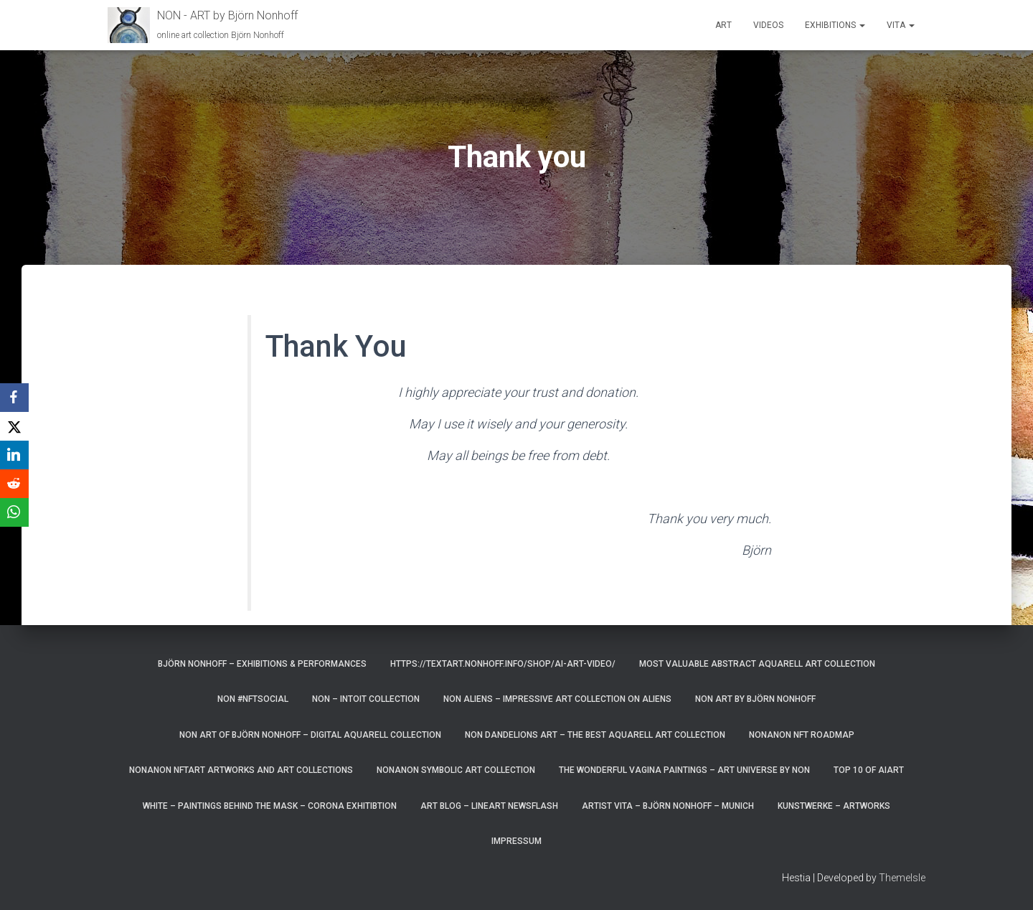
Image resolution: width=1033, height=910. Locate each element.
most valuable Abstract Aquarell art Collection (757, 664)
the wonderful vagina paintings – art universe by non (684, 770)
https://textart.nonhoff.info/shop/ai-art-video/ (502, 664)
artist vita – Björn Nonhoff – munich (668, 806)
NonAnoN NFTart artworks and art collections (241, 770)
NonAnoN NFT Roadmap (801, 735)
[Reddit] (14, 483)
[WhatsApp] (14, 512)
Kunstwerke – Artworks (834, 806)
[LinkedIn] (14, 455)
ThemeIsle (902, 877)
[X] (14, 426)
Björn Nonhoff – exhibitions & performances (262, 664)
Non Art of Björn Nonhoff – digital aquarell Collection (310, 735)
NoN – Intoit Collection (366, 699)
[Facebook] (14, 397)
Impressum (516, 841)
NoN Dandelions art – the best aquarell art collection (595, 735)
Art (723, 25)
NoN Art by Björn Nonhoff (755, 699)
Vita (901, 25)
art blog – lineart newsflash (489, 806)
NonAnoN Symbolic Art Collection (456, 770)
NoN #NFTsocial (252, 699)
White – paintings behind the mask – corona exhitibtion (270, 806)
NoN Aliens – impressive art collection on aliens (557, 699)
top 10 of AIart (869, 770)
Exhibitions (835, 25)
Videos (768, 25)
